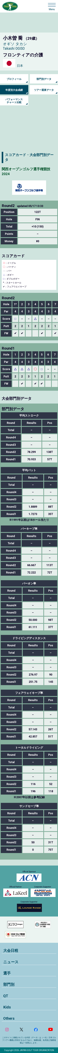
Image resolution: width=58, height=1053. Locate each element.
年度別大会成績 (14, 89)
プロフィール (14, 79)
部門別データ (44, 79)
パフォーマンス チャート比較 (14, 101)
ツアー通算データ (44, 89)
